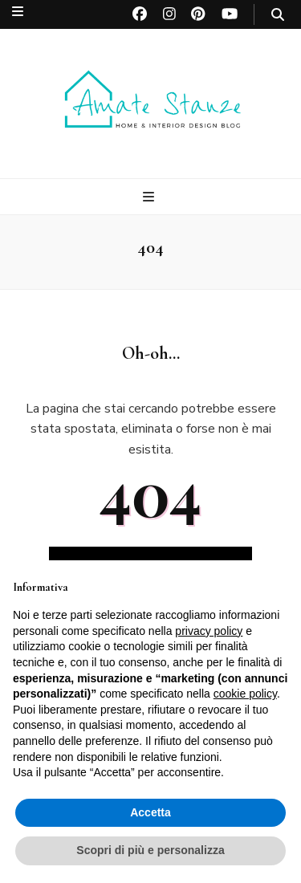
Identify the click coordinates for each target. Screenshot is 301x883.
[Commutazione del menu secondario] (17, 11)
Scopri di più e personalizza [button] (150, 850)
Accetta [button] (150, 812)
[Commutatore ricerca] (277, 15)
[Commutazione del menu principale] (150, 197)
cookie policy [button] (245, 693)
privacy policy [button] (208, 631)
